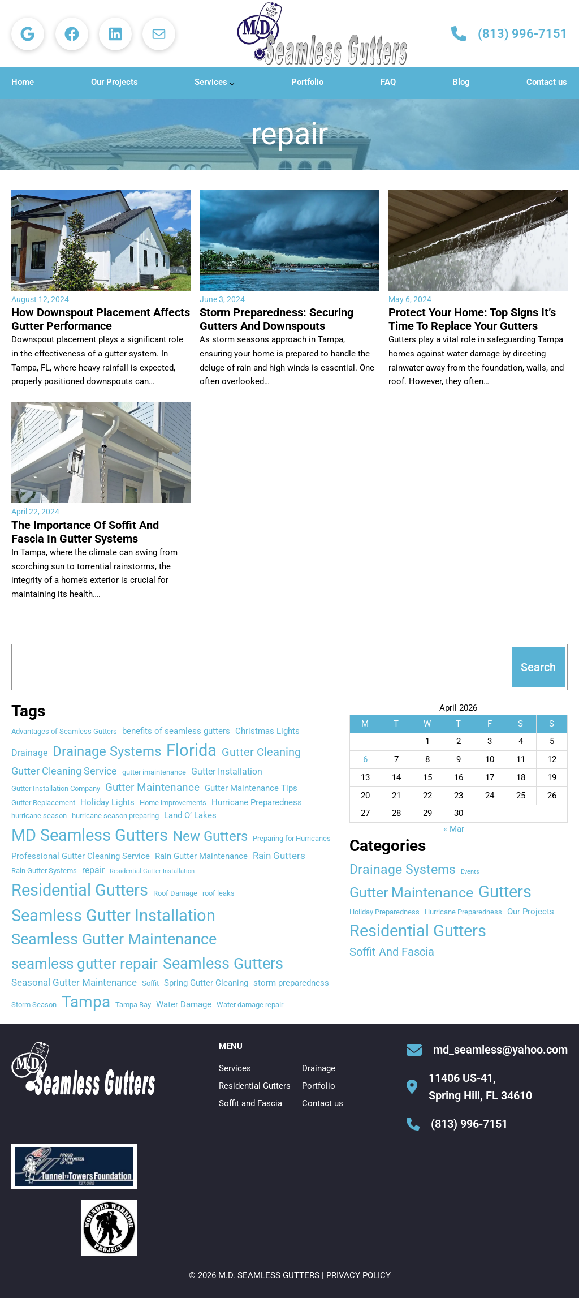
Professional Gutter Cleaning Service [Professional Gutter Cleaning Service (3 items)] (80, 856)
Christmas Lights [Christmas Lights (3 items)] (267, 731)
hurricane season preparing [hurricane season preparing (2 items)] (115, 815)
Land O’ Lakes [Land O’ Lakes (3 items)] (190, 815)
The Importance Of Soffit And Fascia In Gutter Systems (85, 531)
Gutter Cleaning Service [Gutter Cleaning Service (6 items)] (64, 771)
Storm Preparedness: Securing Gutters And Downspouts (276, 319)
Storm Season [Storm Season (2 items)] (34, 1004)
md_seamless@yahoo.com (500, 1049)
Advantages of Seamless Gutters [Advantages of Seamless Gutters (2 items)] (64, 731)
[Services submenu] (232, 83)
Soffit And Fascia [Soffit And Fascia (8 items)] (391, 952)
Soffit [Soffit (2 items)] (150, 983)
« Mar (453, 829)
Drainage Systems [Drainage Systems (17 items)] (107, 751)
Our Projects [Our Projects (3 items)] (530, 911)
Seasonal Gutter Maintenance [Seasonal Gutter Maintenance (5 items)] (74, 982)
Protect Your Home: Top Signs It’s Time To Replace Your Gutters (472, 319)
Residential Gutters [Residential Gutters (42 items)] (417, 930)
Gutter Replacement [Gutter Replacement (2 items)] (43, 802)
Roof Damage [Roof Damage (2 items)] (175, 893)
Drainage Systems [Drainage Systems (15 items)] (402, 869)
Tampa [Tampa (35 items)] (86, 1001)
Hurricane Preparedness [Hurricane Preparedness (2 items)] (463, 912)
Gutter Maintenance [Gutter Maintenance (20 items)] (411, 892)
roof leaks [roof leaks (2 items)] (218, 893)
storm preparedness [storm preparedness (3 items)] (291, 983)
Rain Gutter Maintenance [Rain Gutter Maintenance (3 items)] (201, 856)
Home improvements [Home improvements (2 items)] (173, 802)
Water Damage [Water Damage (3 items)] (183, 1004)
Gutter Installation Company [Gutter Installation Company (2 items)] (55, 788)
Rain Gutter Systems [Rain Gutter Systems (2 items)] (44, 870)
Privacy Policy (358, 1275)
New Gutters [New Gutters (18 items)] (210, 836)
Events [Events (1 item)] (470, 871)
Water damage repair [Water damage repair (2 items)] (250, 1004)
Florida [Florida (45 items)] (191, 750)
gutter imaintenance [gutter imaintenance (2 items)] (154, 772)
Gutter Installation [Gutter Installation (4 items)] (226, 771)
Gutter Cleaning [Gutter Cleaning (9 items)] (261, 752)
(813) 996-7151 (523, 34)
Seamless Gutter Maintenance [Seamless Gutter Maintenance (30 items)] (114, 939)
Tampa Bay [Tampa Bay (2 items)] (133, 1004)
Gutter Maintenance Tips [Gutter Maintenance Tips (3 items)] (251, 788)
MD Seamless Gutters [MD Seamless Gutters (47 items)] (89, 835)
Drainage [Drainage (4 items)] (29, 752)
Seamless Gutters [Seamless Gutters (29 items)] (223, 963)
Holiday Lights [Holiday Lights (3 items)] (107, 802)
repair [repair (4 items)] (93, 870)
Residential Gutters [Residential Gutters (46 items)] (79, 890)
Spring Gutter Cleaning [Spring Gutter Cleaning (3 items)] (206, 983)
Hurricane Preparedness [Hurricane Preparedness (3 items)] (256, 802)
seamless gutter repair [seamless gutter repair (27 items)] (84, 963)
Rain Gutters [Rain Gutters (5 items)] (279, 855)
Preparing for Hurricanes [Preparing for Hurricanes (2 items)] (292, 838)
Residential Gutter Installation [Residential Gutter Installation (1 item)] (152, 871)
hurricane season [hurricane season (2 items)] (39, 815)
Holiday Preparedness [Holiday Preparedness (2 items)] (384, 912)
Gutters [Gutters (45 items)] (505, 891)
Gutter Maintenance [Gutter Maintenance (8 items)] (152, 787)
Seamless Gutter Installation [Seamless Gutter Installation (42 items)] (113, 915)
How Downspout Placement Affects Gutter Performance (100, 319)
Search (538, 667)
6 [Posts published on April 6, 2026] (365, 759)
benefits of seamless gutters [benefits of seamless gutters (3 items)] (176, 731)
